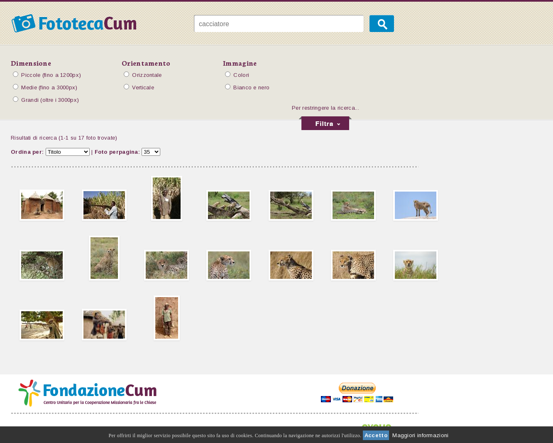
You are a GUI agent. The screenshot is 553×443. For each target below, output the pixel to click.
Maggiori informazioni (420, 435)
